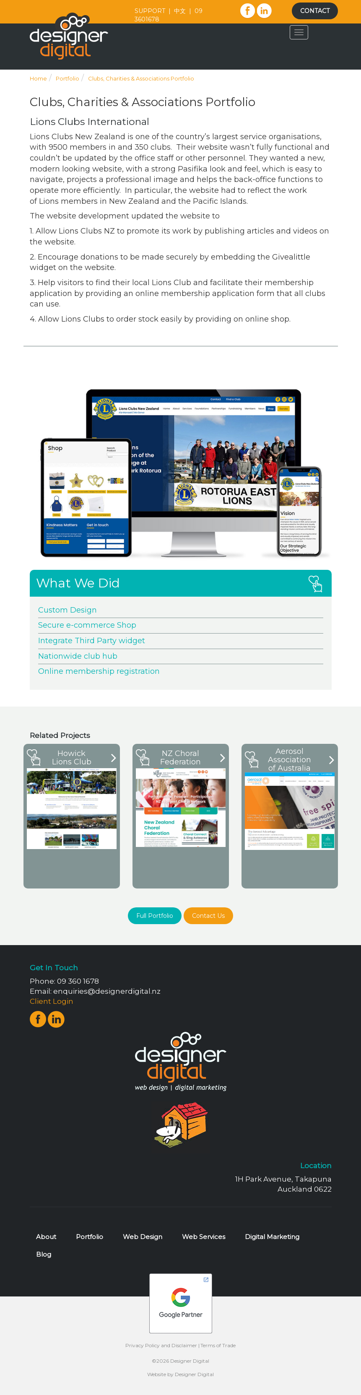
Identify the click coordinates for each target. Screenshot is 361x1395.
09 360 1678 (78, 981)
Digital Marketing (272, 1237)
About (46, 1237)
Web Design (142, 1237)
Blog (43, 1254)
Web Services (203, 1237)
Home (38, 78)
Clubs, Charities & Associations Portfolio (141, 78)
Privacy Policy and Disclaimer (161, 1345)
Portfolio (67, 78)
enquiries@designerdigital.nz (107, 991)
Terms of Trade (218, 1345)
